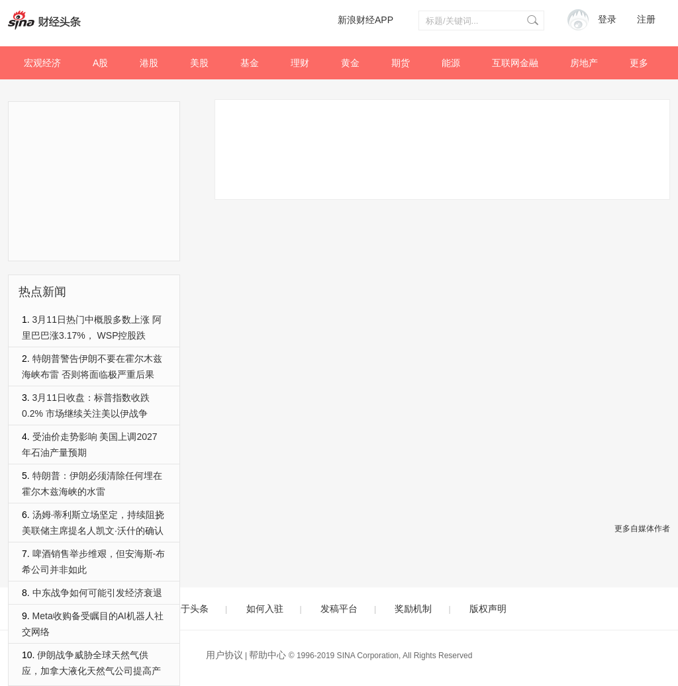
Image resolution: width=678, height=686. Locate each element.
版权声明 (488, 608)
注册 (646, 19)
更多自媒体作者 (642, 528)
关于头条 (190, 608)
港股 (149, 63)
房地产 (584, 63)
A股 (100, 63)
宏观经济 (42, 63)
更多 (639, 63)
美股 (199, 63)
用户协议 (224, 655)
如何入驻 (264, 608)
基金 (249, 63)
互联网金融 (515, 63)
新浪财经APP (365, 20)
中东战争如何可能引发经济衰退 (97, 592)
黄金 (350, 63)
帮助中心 (267, 655)
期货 (400, 63)
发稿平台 (339, 608)
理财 (300, 63)
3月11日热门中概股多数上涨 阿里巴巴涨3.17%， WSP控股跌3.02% (92, 335)
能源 (451, 63)
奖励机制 (413, 608)
